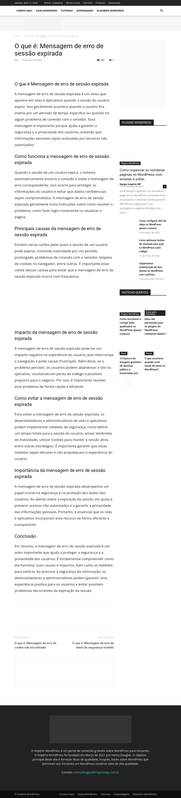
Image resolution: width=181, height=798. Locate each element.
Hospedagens (84, 10)
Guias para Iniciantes (151, 313)
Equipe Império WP (130, 184)
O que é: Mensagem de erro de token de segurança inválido (93, 645)
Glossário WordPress (110, 10)
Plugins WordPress (130, 163)
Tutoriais (67, 10)
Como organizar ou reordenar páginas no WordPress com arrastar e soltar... (142, 174)
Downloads (114, 2)
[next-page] (128, 382)
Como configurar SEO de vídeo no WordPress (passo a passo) (152, 224)
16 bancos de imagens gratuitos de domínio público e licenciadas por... (130, 366)
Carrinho (87, 2)
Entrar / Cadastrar (53, 2)
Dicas (123, 353)
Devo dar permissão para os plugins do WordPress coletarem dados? (155, 326)
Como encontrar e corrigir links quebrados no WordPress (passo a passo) (130, 326)
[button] (161, 11)
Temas (149, 353)
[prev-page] (122, 382)
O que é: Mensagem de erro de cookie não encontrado (35, 645)
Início (18, 36)
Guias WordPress (46, 10)
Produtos (100, 2)
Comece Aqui (24, 10)
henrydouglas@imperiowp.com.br (96, 772)
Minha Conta (73, 2)
